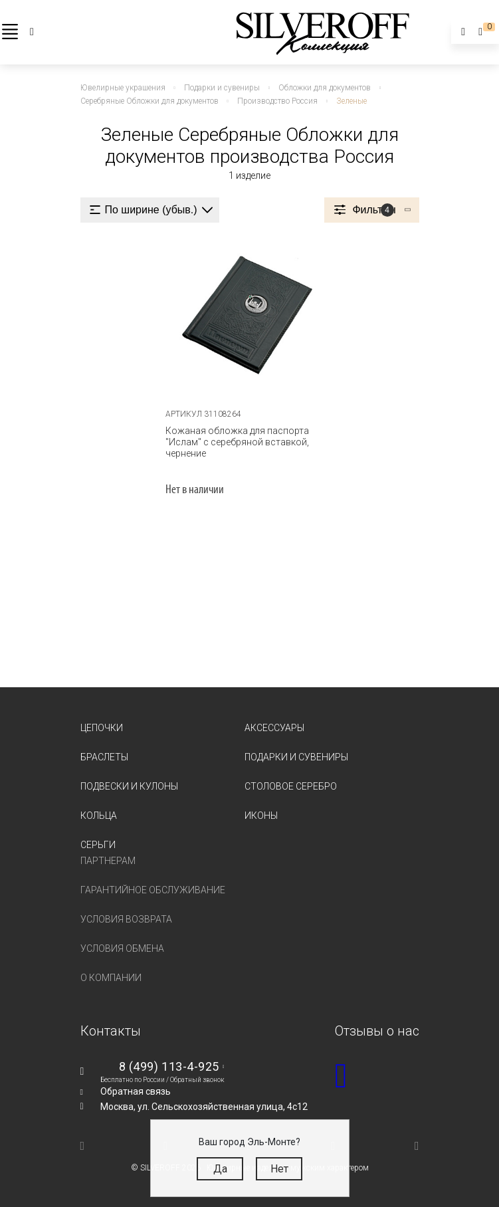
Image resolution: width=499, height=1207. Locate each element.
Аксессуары (274, 727)
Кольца (98, 815)
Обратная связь (135, 1091)
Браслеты (104, 757)
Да (220, 1168)
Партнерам (108, 860)
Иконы (261, 815)
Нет (279, 1168)
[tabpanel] (249, 316)
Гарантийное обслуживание (152, 890)
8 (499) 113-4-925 (169, 1066)
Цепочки (101, 727)
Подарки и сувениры (296, 757)
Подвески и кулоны (129, 786)
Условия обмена (122, 948)
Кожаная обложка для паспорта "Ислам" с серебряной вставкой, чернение (237, 442)
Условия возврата (126, 919)
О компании (111, 977)
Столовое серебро (291, 786)
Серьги (98, 844)
